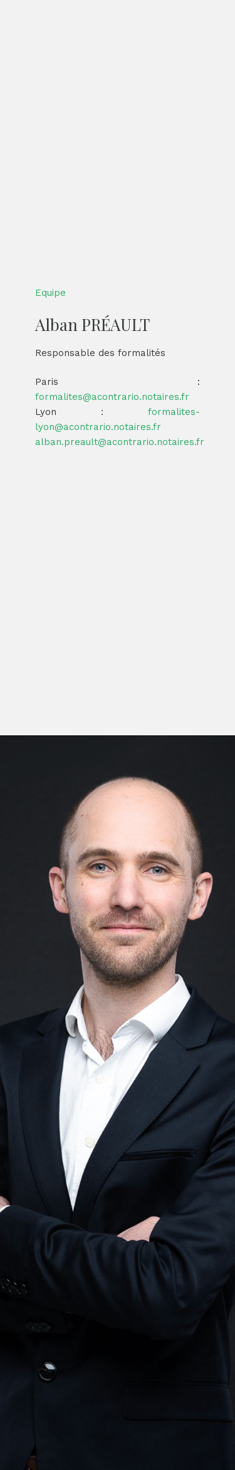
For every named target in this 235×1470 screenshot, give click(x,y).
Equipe (50, 292)
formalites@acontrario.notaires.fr (112, 396)
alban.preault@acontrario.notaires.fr (119, 442)
